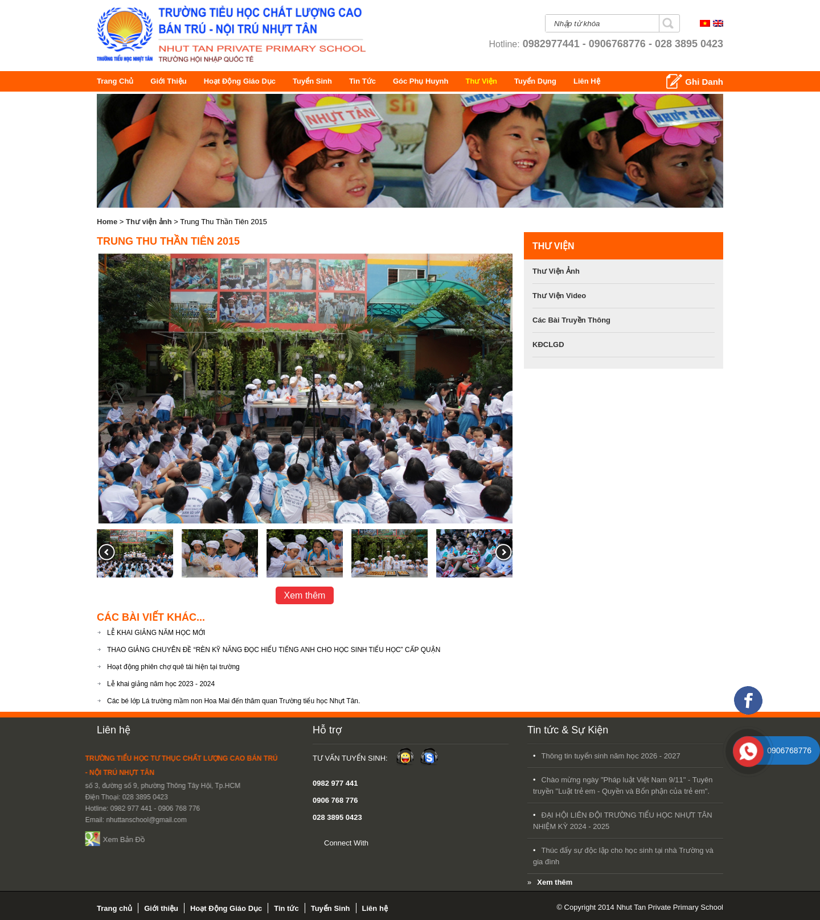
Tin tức (374, 81)
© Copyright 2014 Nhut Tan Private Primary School (639, 907)
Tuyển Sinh (321, 81)
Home (107, 221)
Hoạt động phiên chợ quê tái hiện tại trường (173, 667)
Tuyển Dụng (585, 81)
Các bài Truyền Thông (571, 320)
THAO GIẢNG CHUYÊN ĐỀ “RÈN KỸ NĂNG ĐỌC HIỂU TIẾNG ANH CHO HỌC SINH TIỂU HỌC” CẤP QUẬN (273, 650)
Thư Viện (511, 81)
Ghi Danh (704, 81)
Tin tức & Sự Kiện (381, 730)
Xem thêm (305, 595)
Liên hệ (629, 81)
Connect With (193, 843)
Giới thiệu (171, 81)
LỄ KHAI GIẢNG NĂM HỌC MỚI (156, 633)
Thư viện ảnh (149, 221)
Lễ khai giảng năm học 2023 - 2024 (161, 684)
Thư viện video (559, 295)
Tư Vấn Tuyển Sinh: (197, 758)
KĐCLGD (548, 344)
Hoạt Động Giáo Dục (248, 81)
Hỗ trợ (173, 730)
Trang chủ (115, 81)
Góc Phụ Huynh (451, 81)
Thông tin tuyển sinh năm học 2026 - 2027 (424, 756)
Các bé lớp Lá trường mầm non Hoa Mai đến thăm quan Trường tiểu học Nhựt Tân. (233, 701)
